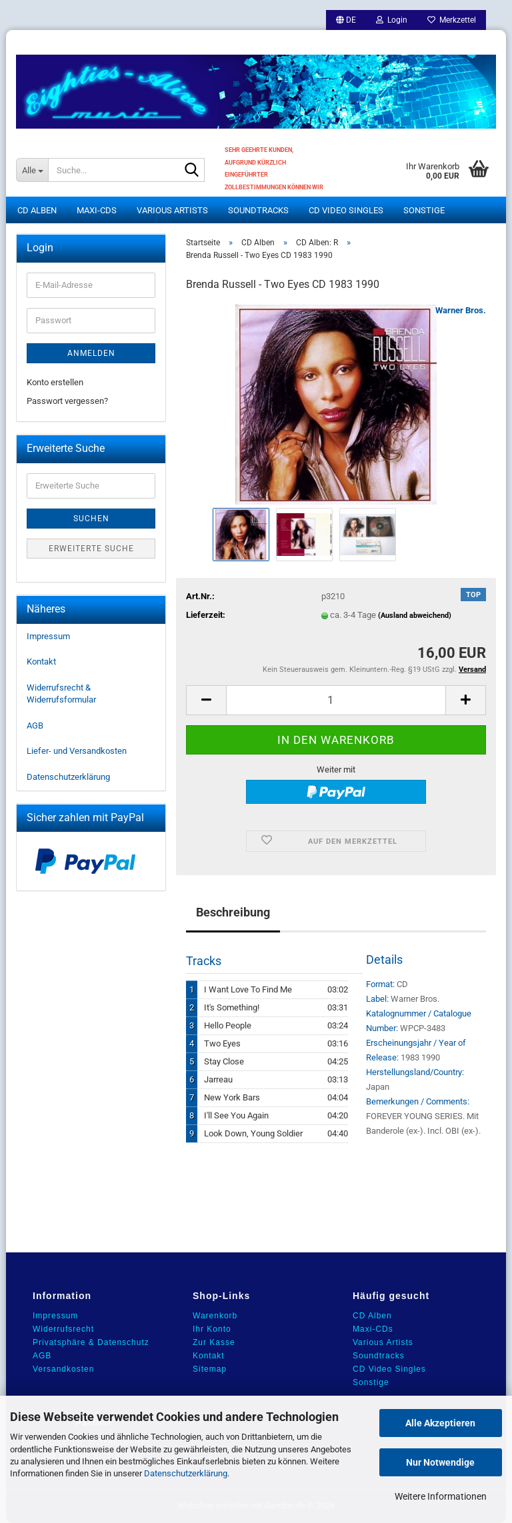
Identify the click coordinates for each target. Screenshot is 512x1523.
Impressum (48, 636)
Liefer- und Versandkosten (77, 751)
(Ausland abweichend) (414, 615)
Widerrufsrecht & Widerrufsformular (61, 694)
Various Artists (172, 210)
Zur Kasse (214, 1342)
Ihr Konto (212, 1329)
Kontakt (41, 662)
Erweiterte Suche (91, 548)
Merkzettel (451, 20)
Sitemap (210, 1369)
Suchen (91, 518)
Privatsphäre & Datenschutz (91, 1342)
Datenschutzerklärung (185, 1473)
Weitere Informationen (441, 1496)
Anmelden (91, 353)
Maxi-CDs (97, 210)
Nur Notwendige (440, 1462)
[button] (346, 20)
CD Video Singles (346, 210)
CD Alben (37, 210)
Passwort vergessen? (67, 401)
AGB (35, 726)
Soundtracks (258, 210)
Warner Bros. (460, 310)
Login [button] (391, 20)
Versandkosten (63, 1369)
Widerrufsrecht (63, 1329)
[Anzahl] (336, 700)
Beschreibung (233, 912)
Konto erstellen (55, 382)
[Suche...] (32, 170)
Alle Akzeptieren (440, 1423)
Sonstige (424, 210)
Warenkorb (215, 1315)
